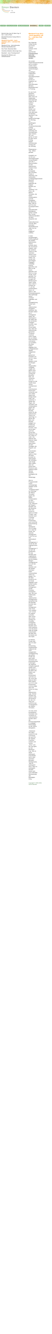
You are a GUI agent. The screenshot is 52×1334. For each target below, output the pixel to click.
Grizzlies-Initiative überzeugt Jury (11, 51)
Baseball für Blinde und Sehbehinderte (8, 55)
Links (41, 25)
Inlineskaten (23, 25)
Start (3, 25)
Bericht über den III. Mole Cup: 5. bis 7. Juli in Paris (11, 34)
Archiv (47, 25)
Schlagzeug (12, 25)
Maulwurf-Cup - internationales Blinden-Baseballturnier (11, 46)
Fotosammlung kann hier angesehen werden (33, 56)
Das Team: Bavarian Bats (9, 49)
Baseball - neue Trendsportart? (11, 53)
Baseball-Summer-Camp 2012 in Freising (11, 37)
